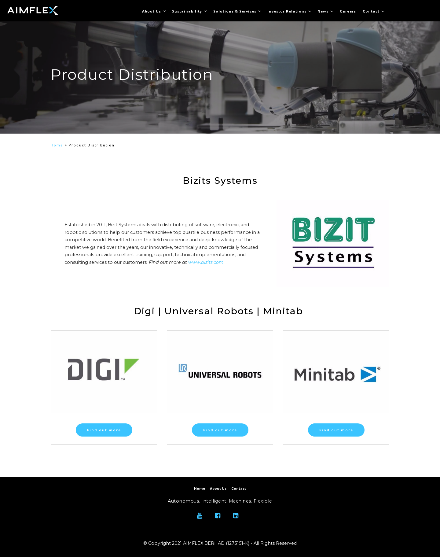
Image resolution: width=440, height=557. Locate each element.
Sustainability (187, 11)
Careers (348, 11)
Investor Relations (286, 11)
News (322, 11)
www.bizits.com (205, 262)
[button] (58, 98)
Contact (371, 11)
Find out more (104, 430)
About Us (151, 11)
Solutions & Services (234, 11)
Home (57, 145)
